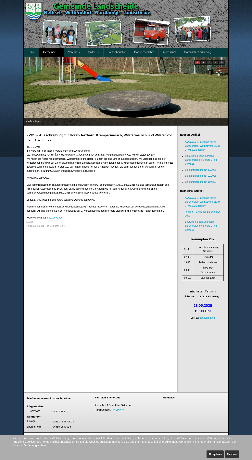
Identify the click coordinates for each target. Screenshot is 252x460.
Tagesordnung (207, 317)
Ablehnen (232, 454)
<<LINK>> (118, 409)
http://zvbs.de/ (54, 217)
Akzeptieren (215, 454)
